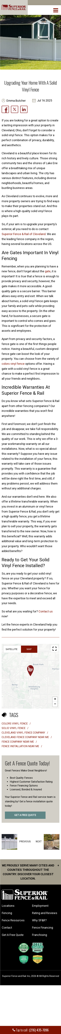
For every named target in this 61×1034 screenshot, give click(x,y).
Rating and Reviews (44, 913)
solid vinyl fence (14, 728)
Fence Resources (13, 920)
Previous (25, 841)
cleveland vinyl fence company (24, 732)
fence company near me (18, 741)
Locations (8, 905)
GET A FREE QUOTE (25, 815)
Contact (7, 927)
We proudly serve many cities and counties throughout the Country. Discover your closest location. (30, 871)
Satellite (12, 649)
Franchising (39, 935)
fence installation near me (21, 746)
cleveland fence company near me (25, 737)
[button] (30, 670)
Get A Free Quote (13, 935)
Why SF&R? (39, 920)
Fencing (7, 913)
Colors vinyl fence (15, 723)
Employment (40, 905)
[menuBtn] (56, 10)
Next (39, 841)
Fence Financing (42, 927)
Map (29, 649)
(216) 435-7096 (39, 1030)
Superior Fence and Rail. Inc (16, 976)
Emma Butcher (16, 100)
